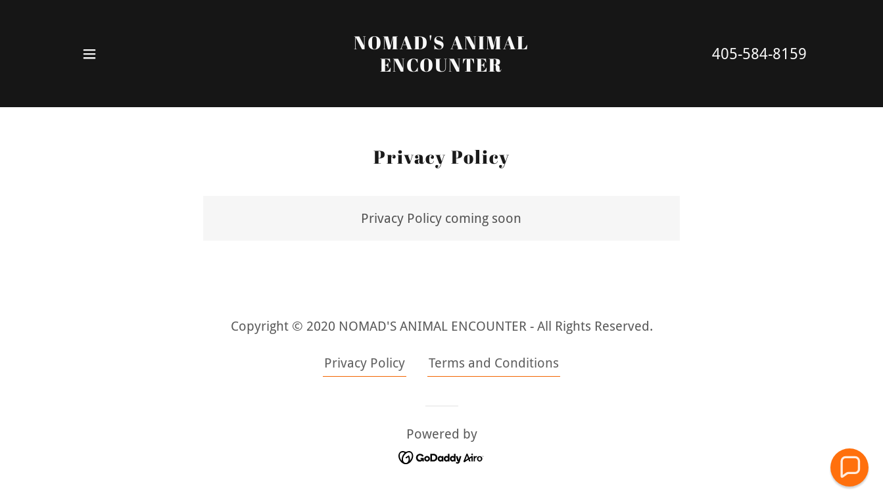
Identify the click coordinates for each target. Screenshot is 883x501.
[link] (441, 67)
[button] (89, 54)
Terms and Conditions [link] (494, 363)
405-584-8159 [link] (759, 54)
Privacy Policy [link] (364, 363)
